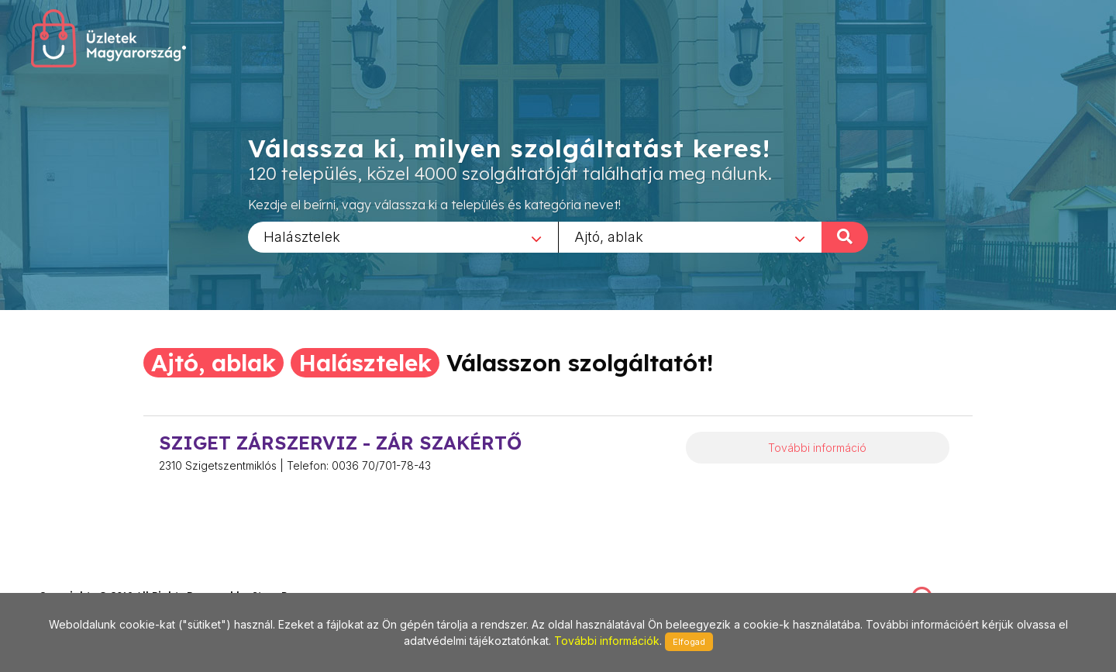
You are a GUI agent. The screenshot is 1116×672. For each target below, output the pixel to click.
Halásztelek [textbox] (302, 236)
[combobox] (403, 236)
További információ (817, 447)
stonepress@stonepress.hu (101, 579)
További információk (607, 640)
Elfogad (689, 641)
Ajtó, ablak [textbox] (608, 236)
